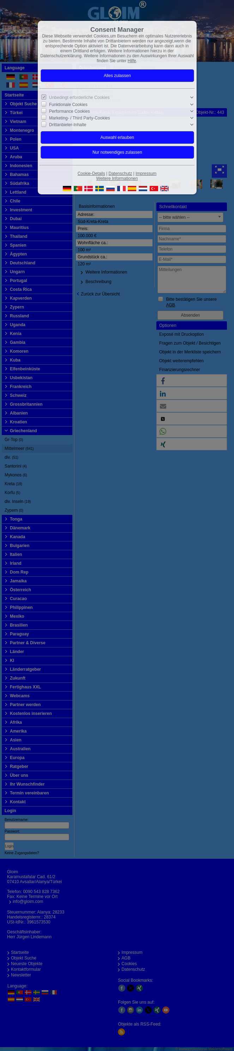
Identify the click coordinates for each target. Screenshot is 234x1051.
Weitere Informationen (117, 178)
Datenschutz (120, 173)
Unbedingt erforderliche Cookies (79, 97)
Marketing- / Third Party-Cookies (79, 118)
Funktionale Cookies (68, 104)
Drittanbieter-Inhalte (67, 124)
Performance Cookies (69, 111)
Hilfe (132, 60)
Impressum (146, 173)
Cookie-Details (91, 173)
